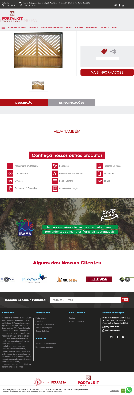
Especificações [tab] (71, 102)
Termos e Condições (43, 328)
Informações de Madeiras (45, 344)
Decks (69, 28)
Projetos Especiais (52, 28)
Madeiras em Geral (17, 28)
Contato (72, 318)
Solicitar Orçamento (108, 58)
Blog (114, 28)
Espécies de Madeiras (44, 347)
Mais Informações (107, 72)
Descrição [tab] (24, 102)
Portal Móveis (40, 318)
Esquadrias (92, 28)
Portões (79, 28)
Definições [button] (114, 391)
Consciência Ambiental (44, 324)
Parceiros (39, 321)
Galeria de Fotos (42, 331)
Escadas (105, 28)
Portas (34, 28)
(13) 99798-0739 (30, 5)
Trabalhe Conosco (76, 321)
